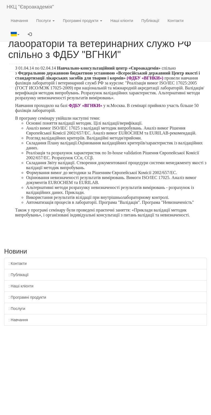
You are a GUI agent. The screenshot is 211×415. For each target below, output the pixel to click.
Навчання (19, 20)
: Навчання (18, 320)
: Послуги (17, 308)
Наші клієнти (121, 20)
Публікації (150, 20)
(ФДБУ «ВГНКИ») (145, 78)
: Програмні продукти (27, 297)
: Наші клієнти (21, 286)
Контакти (176, 20)
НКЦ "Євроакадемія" (30, 7)
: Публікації (19, 275)
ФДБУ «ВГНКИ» (85, 105)
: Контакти (18, 263)
